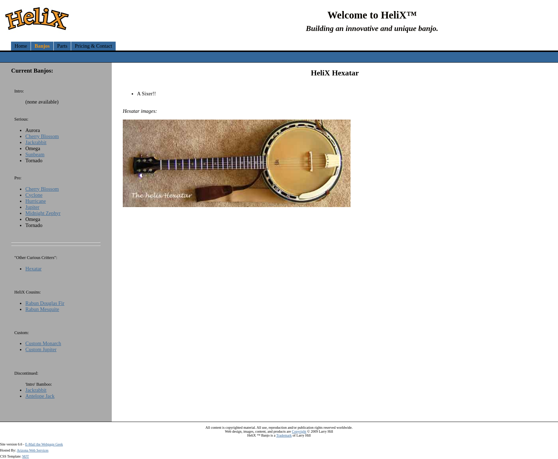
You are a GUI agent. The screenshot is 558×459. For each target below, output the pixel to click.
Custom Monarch (43, 343)
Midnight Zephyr (42, 213)
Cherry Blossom (42, 136)
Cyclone (33, 195)
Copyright (299, 431)
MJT (25, 456)
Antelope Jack (39, 396)
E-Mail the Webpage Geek (44, 444)
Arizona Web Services (32, 450)
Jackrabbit (35, 142)
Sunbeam (34, 154)
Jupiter (32, 207)
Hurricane (35, 201)
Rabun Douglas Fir (44, 303)
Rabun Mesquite (42, 309)
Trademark (284, 435)
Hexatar (33, 268)
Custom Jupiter (41, 349)
